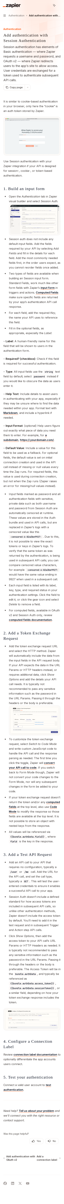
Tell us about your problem (36, 1111)
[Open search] (48, 5)
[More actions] (59, 5)
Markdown (10, 413)
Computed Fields (47, 292)
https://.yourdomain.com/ (37, 440)
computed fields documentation (30, 620)
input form (48, 287)
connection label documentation (35, 1054)
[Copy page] (14, 87)
